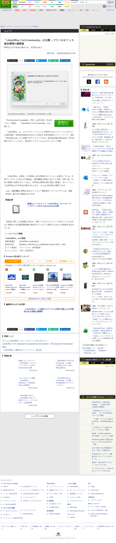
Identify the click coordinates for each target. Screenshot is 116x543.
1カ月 (111, 30)
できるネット (7, 514)
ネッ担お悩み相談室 (9, 504)
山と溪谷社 (50, 501)
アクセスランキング (93, 27)
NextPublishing (28, 514)
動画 (87, 10)
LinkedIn (66, 60)
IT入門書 (48, 261)
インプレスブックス (29, 510)
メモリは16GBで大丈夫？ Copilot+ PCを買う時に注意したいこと (102, 163)
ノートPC (13, 261)
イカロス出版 (71, 483)
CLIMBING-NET (54, 507)
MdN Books (73, 507)
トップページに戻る (39, 416)
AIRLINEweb (74, 486)
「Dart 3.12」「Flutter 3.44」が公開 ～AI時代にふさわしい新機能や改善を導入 (102, 109)
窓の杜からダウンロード (64, 123)
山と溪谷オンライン (55, 504)
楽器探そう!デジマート (56, 490)
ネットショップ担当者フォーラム (33, 490)
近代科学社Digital (54, 514)
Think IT (5, 486)
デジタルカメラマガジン (11, 511)
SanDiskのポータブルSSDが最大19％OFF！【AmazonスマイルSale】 (102, 291)
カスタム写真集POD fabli (99, 510)
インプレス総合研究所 (10, 493)
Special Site (90, 64)
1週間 (102, 30)
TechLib (72, 517)
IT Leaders (6, 497)
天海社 (93, 486)
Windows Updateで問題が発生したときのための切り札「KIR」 (102, 442)
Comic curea (94, 490)
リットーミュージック (56, 486)
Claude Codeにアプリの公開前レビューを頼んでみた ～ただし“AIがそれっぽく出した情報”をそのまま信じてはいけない (102, 316)
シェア (31, 60)
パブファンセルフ (96, 500)
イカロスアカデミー (76, 501)
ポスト (14, 60)
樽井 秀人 (51, 53)
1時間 (84, 30)
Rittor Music (51, 483)
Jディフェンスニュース (77, 490)
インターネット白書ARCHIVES (13, 518)
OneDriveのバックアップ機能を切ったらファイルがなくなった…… (102, 456)
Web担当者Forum (8, 490)
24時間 (93, 30)
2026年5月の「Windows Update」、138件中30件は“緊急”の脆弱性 (101, 404)
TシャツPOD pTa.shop (98, 507)
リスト (21, 60)
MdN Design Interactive (77, 511)
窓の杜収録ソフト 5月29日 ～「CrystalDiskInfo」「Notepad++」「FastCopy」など (95, 350)
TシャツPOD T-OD (55, 493)
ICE (89, 483)
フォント (95, 10)
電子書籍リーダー (66, 261)
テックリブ (71, 514)
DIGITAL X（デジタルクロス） (33, 501)
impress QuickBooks (97, 493)
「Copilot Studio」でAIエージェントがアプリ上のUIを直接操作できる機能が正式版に (102, 148)
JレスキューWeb (75, 497)
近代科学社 (50, 511)
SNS (80, 10)
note (55, 60)
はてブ (43, 60)
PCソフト (30, 261)
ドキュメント (72, 10)
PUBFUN (91, 497)
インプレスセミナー (29, 497)
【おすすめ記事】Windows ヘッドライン (100, 397)
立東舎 (51, 497)
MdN (69, 504)
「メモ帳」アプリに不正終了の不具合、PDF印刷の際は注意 (102, 421)
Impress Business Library (31, 493)
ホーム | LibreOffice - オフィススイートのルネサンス (24, 341)
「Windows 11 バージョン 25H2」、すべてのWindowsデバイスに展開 (102, 413)
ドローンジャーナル (9, 501)
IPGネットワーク (93, 504)
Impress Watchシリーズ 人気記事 (98, 360)
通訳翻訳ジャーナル (76, 493)
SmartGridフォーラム (30, 486)
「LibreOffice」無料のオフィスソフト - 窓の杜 (22, 350)
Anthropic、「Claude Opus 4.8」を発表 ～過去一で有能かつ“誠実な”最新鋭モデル (102, 212)
